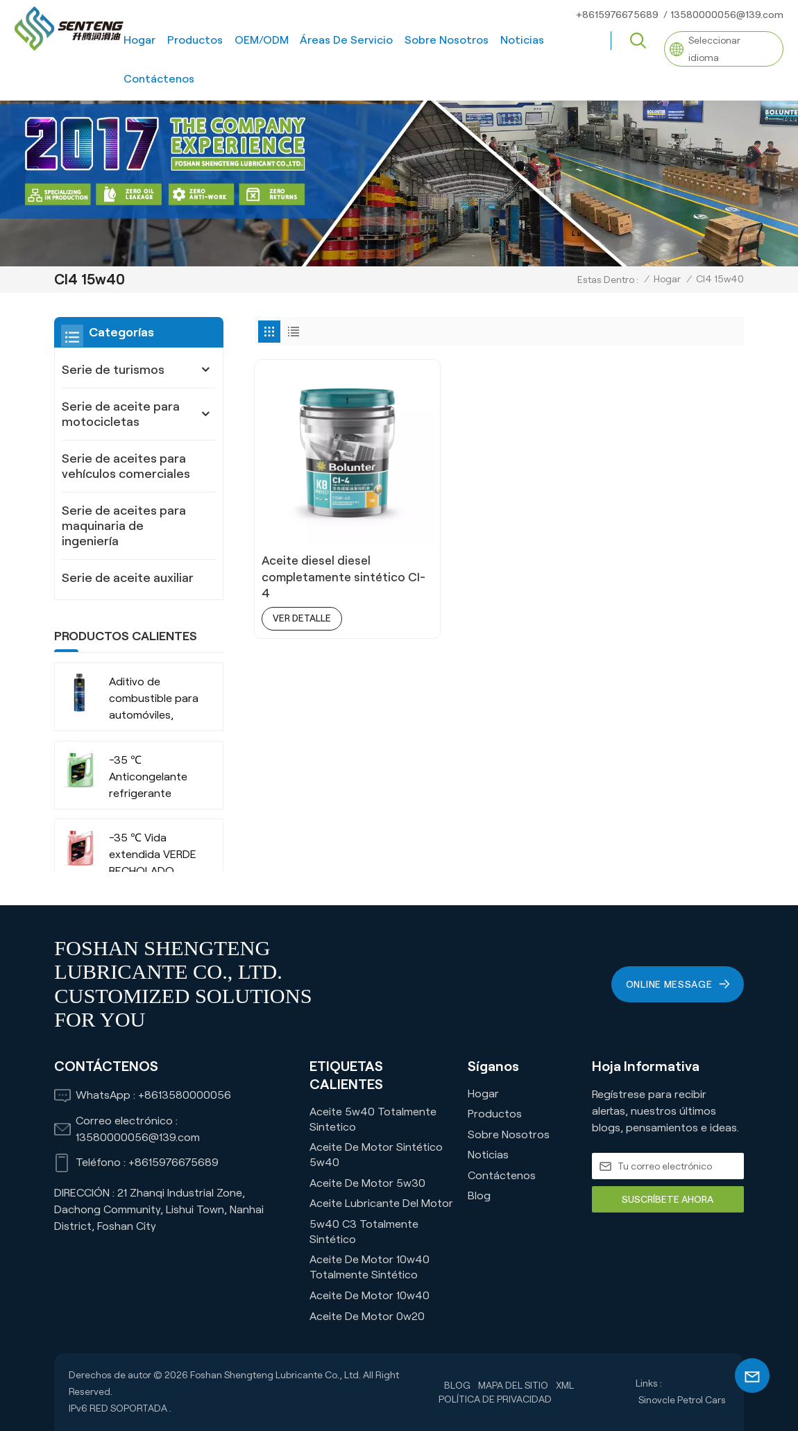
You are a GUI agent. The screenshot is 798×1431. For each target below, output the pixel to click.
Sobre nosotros (447, 40)
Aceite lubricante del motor (381, 1203)
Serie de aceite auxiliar (128, 578)
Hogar (139, 40)
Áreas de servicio (346, 40)
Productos (195, 40)
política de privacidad (495, 1399)
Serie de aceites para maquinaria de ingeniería (124, 526)
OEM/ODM (262, 40)
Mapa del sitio (513, 1385)
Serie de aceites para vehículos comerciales (126, 466)
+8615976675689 (617, 14)
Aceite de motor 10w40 (369, 1295)
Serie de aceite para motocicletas (121, 414)
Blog (479, 1195)
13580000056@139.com (726, 14)
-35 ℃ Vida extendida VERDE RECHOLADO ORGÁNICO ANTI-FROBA (153, 856)
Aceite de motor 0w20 (367, 1316)
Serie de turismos (113, 370)
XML (566, 1385)
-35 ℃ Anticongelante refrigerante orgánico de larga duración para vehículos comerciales (154, 778)
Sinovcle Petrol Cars (682, 1399)
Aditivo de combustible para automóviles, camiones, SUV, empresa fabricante (153, 699)
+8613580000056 (184, 1095)
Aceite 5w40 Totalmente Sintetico (372, 1119)
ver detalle (303, 589)
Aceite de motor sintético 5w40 (376, 1154)
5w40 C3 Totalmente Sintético (363, 1231)
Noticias (522, 40)
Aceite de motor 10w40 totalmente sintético (369, 1266)
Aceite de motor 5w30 (367, 1183)
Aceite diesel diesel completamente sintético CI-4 (319, 548)
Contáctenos (159, 79)
